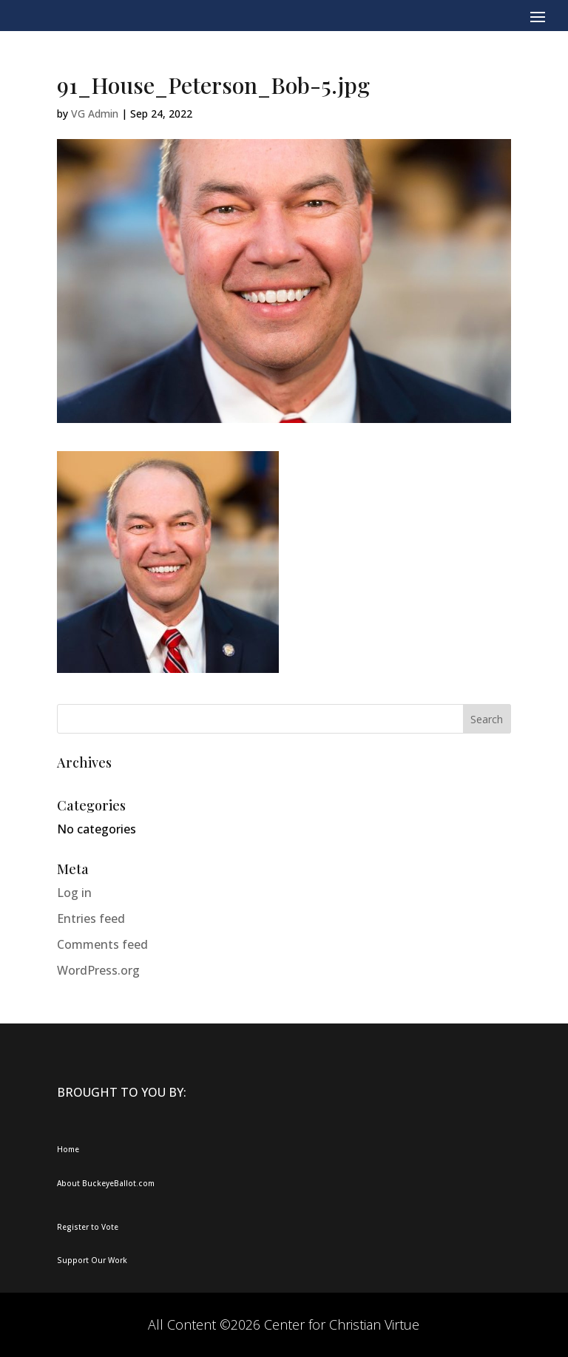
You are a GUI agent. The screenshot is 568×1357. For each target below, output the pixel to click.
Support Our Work (92, 1260)
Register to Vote (87, 1227)
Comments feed (102, 944)
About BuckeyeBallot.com (106, 1183)
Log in (74, 892)
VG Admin (94, 113)
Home (68, 1149)
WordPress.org (98, 970)
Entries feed (91, 918)
